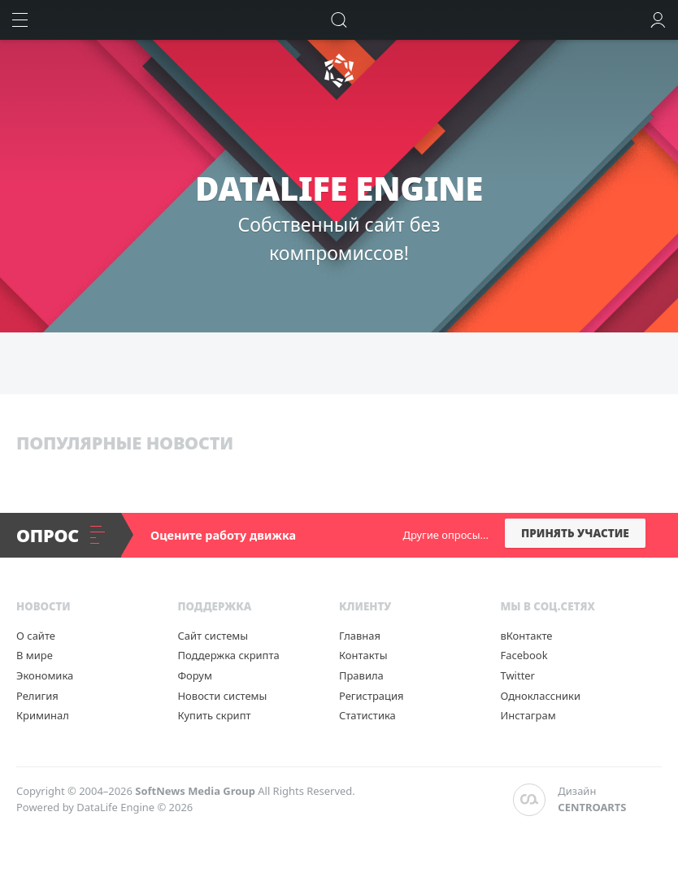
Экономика (44, 675)
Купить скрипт (213, 715)
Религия (37, 695)
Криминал (42, 715)
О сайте (35, 635)
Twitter (517, 675)
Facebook (523, 655)
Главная (359, 635)
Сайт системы (212, 635)
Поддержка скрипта (228, 655)
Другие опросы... (446, 534)
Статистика (367, 715)
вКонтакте (526, 635)
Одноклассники (540, 695)
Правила (361, 675)
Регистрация (371, 695)
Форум (194, 675)
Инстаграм (527, 715)
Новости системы (222, 695)
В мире (34, 655)
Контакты (363, 655)
